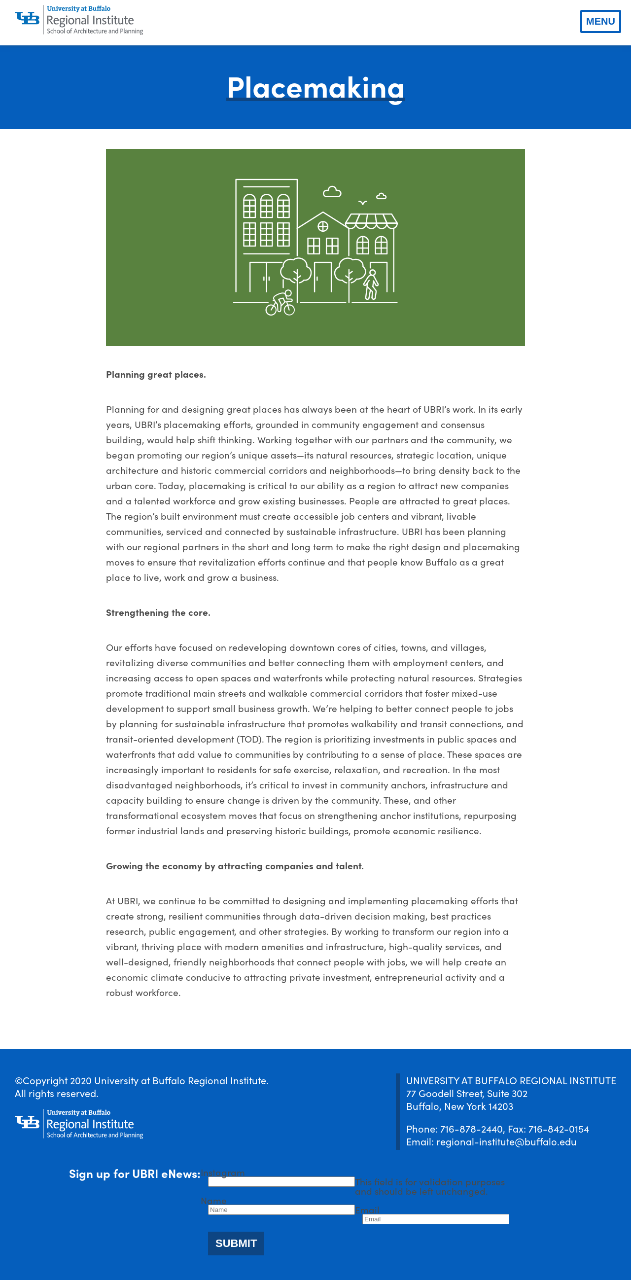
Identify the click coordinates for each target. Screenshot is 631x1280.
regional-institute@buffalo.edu (506, 1141)
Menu (600, 21)
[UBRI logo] (79, 20)
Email (367, 1209)
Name (214, 1200)
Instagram (223, 1171)
